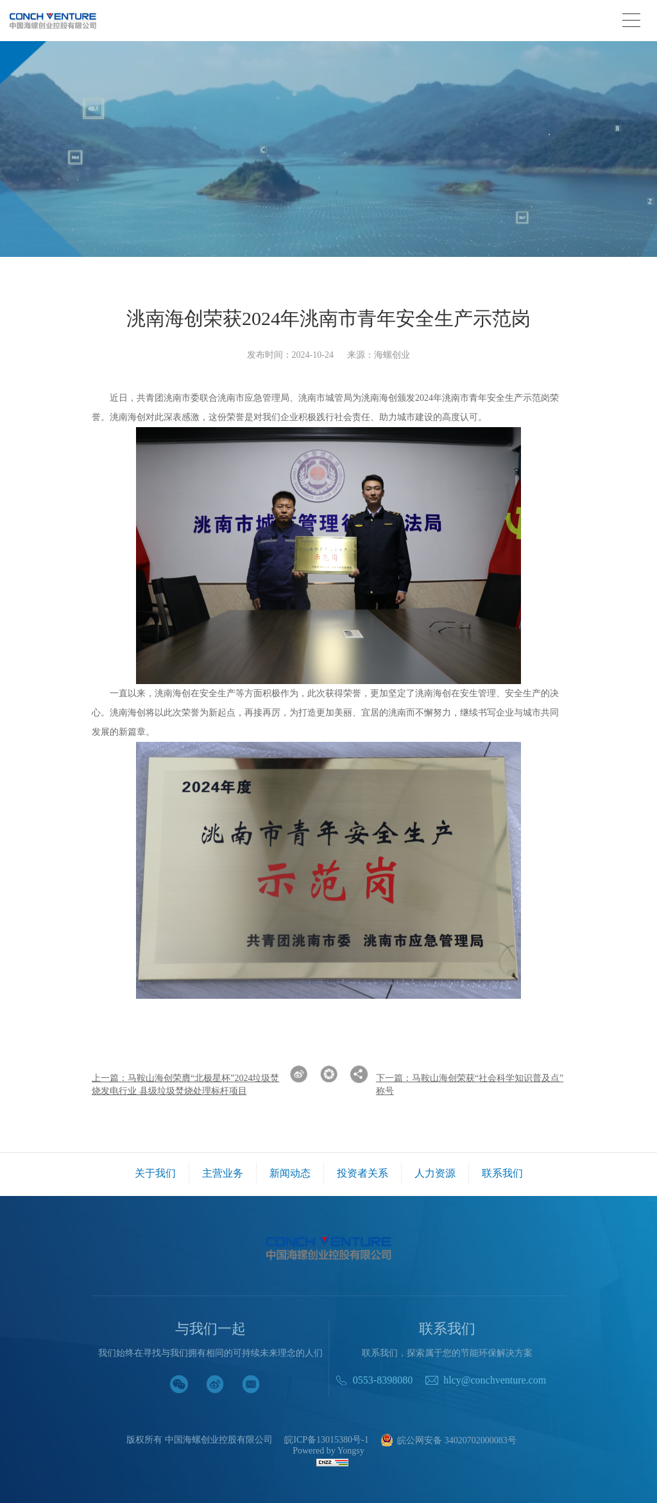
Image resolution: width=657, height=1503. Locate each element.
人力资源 (435, 1173)
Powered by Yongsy (328, 1450)
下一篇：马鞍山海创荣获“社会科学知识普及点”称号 (469, 1084)
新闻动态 (290, 1173)
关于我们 (155, 1173)
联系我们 (502, 1173)
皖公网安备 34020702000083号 (448, 1441)
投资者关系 (362, 1173)
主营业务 (222, 1173)
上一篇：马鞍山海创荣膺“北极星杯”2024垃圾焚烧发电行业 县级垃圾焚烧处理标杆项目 (185, 1084)
